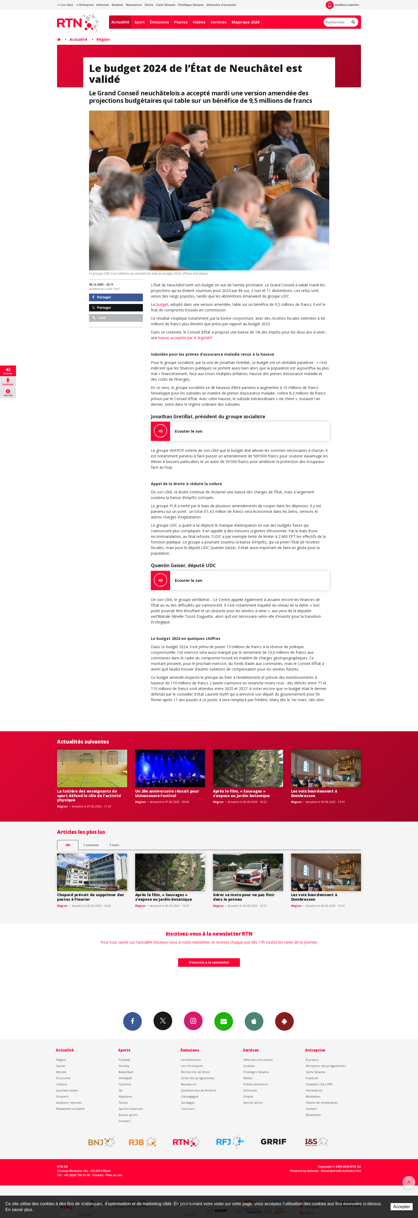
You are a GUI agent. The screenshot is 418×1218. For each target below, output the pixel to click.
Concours (188, 1108)
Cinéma (248, 1065)
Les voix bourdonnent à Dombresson (314, 793)
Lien (99, 318)
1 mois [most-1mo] (114, 845)
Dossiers (62, 1096)
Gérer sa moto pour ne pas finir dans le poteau (243, 897)
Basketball (126, 1072)
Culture (61, 1084)
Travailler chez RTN (319, 1084)
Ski (121, 1090)
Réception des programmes (326, 1065)
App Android (284, 1021)
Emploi (248, 1096)
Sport (139, 22)
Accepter (401, 1206)
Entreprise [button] (85, 4)
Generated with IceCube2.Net (341, 1170)
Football (124, 1059)
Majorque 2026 (245, 22)
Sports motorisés (131, 1108)
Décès (149, 4)
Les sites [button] (65, 4)
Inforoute (103, 4)
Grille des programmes (197, 1078)
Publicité (312, 1078)
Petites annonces (255, 1084)
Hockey (124, 1065)
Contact (311, 1108)
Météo (248, 1078)
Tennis (123, 1102)
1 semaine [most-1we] (91, 845)
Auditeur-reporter (342, 5)
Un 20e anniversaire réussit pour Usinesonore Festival (167, 793)
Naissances (134, 4)
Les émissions (191, 1059)
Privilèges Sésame (191, 4)
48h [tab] (67, 845)
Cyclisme (125, 1084)
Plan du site (114, 1175)
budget (162, 304)
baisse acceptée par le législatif (185, 337)
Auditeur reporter (69, 1102)
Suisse (60, 1065)
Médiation (313, 1096)
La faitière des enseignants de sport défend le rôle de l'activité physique (89, 796)
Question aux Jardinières (198, 1090)
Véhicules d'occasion (221, 4)
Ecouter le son (176, 431)
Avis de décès (253, 1102)
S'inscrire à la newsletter (209, 962)
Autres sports (128, 1114)
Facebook (132, 1021)
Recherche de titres (195, 1072)
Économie (63, 1078)
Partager (101, 297)
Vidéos (199, 22)
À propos (312, 1059)
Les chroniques (192, 1065)
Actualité (120, 22)
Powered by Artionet (304, 1170)
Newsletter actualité (70, 1108)
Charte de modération (322, 1102)
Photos (181, 22)
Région (103, 39)
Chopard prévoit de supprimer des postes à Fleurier (90, 897)
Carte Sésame (165, 4)
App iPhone (254, 1021)
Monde (61, 1072)
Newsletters (223, 1021)
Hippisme (125, 1096)
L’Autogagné (189, 1096)
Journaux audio (67, 1090)
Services (219, 22)
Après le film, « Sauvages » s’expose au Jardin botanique (241, 793)
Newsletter (313, 1114)
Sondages (188, 1102)
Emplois (117, 4)
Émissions (159, 22)
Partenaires (314, 1090)
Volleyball (125, 1078)
